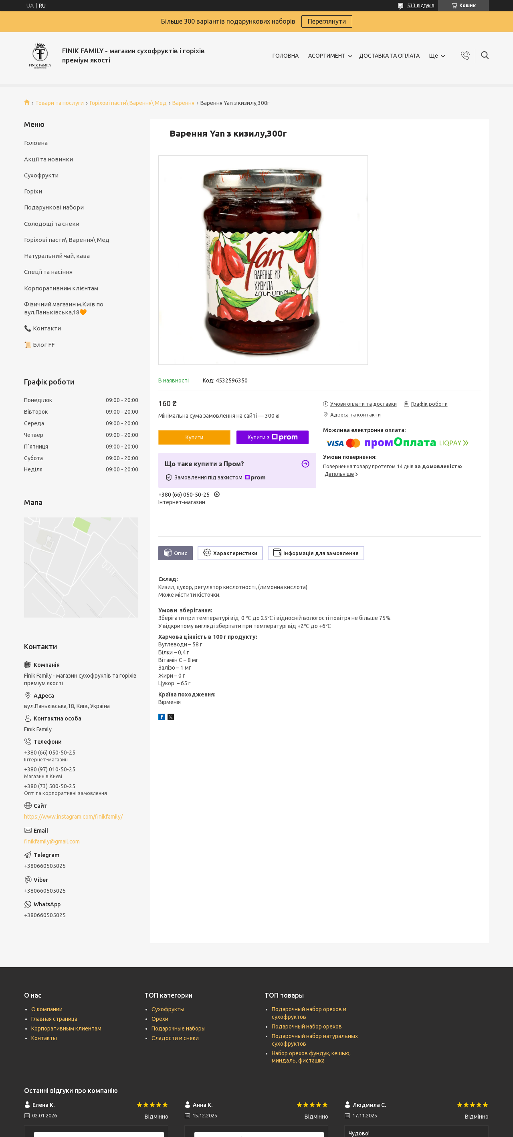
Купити (195, 437)
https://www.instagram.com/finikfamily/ (73, 816)
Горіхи (33, 191)
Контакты (44, 1038)
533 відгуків (420, 5)
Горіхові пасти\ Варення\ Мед (128, 103)
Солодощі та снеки (51, 223)
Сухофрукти (41, 175)
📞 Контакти (42, 328)
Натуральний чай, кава (57, 255)
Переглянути (327, 21)
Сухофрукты (167, 1009)
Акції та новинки (48, 159)
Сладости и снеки (175, 1038)
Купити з (272, 437)
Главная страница (54, 1019)
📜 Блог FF (39, 344)
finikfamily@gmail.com (52, 841)
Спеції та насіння (48, 271)
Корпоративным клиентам (66, 1028)
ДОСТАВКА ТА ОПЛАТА (389, 55)
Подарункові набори (54, 207)
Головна (36, 142)
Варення (183, 103)
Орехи (159, 1019)
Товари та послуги (59, 103)
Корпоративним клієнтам (61, 288)
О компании (47, 1009)
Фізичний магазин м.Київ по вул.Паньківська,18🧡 (63, 308)
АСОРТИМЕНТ (326, 55)
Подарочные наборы (178, 1028)
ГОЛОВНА (286, 55)
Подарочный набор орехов (307, 1026)
